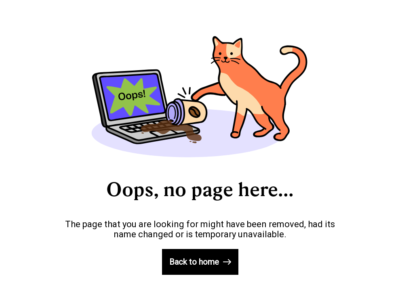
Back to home (200, 262)
